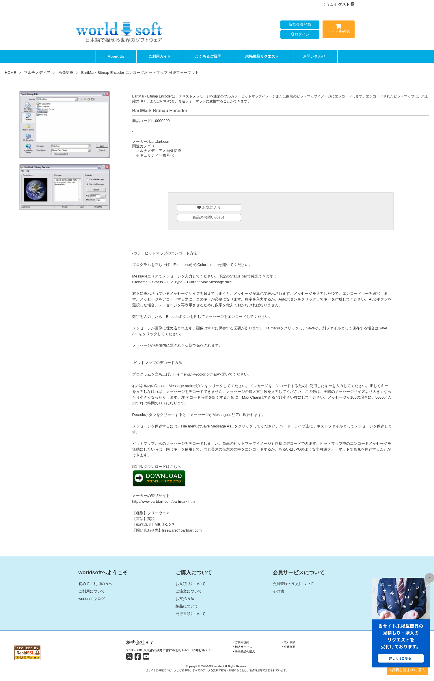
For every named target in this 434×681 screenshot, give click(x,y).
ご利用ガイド (159, 56)
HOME (10, 72)
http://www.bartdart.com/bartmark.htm (163, 501)
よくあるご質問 (208, 56)
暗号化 (168, 155)
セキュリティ (147, 155)
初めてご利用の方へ (95, 583)
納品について (187, 606)
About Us (116, 56)
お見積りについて (191, 583)
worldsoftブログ (92, 598)
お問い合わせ (314, 56)
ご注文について (189, 591)
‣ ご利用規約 (241, 642)
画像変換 (65, 72)
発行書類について (191, 613)
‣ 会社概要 (289, 646)
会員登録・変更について (293, 583)
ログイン (300, 34)
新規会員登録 (299, 24)
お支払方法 (185, 598)
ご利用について (92, 591)
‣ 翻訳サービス (242, 646)
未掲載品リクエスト (262, 56)
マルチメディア (37, 72)
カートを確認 (339, 29)
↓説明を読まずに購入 (407, 670)
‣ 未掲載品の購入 (244, 651)
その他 (278, 591)
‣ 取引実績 (289, 642)
